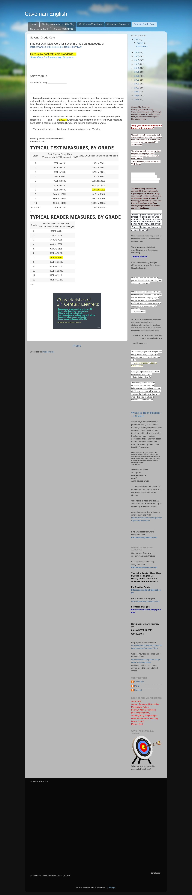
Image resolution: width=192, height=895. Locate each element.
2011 (137, 84)
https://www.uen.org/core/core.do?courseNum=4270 (56, 47)
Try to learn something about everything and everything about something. (144, 250)
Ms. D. (137, 686)
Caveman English (46, 14)
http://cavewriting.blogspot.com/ (145, 601)
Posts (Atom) (48, 352)
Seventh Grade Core (144, 24)
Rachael (138, 690)
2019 (137, 52)
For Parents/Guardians (90, 24)
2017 (137, 60)
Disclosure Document (118, 24)
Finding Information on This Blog (58, 24)
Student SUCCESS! (63, 29)
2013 (137, 76)
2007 (137, 100)
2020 (137, 39)
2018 (137, 56)
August (140, 43)
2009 (137, 92)
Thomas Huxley (139, 256)
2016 (137, 64)
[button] (31, 284)
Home (34, 24)
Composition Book (39, 29)
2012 (137, 80)
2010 (137, 88)
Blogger (112, 887)
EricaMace (139, 682)
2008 (137, 95)
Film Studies (141, 46)
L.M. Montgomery (142, 363)
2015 (137, 68)
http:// (134, 630)
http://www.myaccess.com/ (144, 537)
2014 (137, 72)
